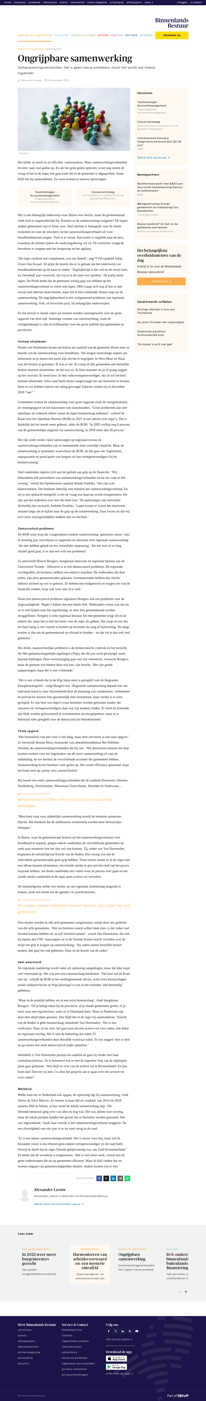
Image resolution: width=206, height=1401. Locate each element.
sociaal (103, 35)
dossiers (23, 1363)
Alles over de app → (119, 1373)
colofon (67, 1335)
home (7, 2)
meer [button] (148, 2)
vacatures (20, 2)
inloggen (182, 2)
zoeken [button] (197, 2)
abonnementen (28, 1346)
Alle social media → (119, 1339)
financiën (61, 35)
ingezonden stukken (75, 1341)
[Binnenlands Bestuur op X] (116, 1331)
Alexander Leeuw (31, 80)
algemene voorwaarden (78, 1363)
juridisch (146, 35)
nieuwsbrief (77, 2)
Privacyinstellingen (75, 1375)
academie (34, 2)
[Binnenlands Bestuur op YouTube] (137, 1331)
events (64, 2)
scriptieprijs (117, 2)
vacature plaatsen (74, 1358)
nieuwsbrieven (72, 1346)
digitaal (117, 35)
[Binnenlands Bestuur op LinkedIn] (123, 1331)
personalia (25, 1358)
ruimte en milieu (83, 35)
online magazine (97, 2)
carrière (131, 35)
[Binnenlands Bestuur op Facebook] (109, 1331)
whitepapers (134, 2)
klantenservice (72, 1330)
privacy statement (74, 1369)
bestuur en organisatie (35, 35)
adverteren (50, 2)
